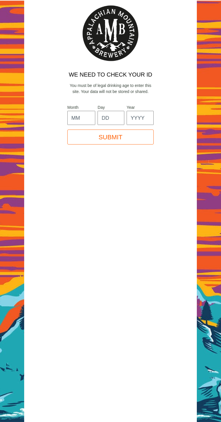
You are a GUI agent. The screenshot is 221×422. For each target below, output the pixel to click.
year (131, 107)
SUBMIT (110, 137)
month (73, 107)
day (101, 107)
